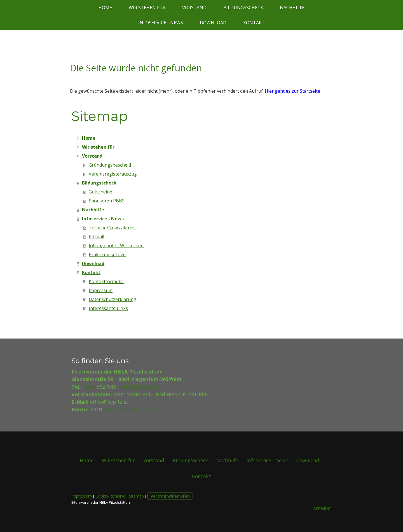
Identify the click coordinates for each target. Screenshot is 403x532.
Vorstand (194, 7)
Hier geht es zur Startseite (292, 91)
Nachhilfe (292, 7)
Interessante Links (108, 308)
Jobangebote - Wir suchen (116, 245)
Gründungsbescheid (110, 165)
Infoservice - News (160, 23)
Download (213, 23)
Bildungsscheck (243, 7)
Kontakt (254, 23)
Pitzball (96, 237)
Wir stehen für (147, 7)
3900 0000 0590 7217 (128, 409)
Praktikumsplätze (107, 254)
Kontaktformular (106, 281)
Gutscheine (100, 192)
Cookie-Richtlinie (110, 496)
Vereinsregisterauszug (113, 174)
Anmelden (322, 508)
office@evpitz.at (109, 401)
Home (105, 7)
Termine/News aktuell (112, 228)
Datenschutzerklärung (112, 299)
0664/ (90, 386)
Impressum (101, 290)
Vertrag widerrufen (170, 496)
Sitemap (136, 496)
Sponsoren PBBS (107, 201)
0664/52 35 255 (140, 386)
